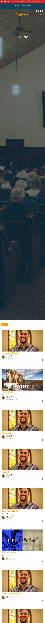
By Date (4, 325)
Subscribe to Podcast (23, 325)
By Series (12, 325)
